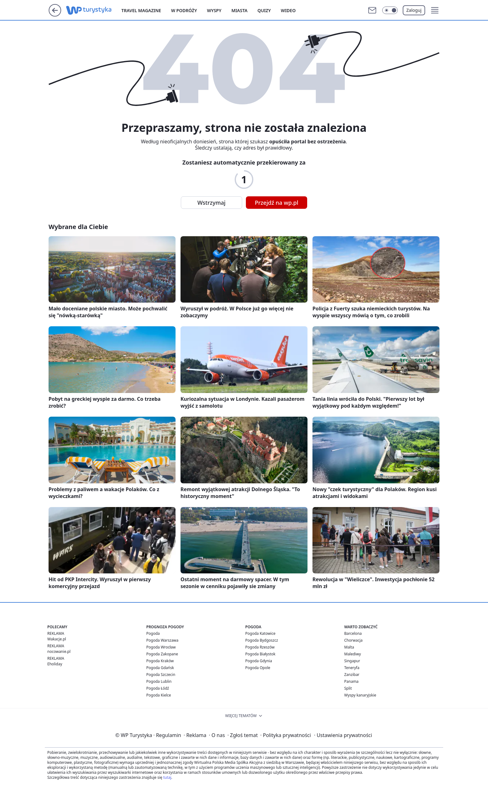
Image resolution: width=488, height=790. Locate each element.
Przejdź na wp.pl (276, 202)
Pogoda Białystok (260, 654)
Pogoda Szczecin (160, 674)
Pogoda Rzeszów (259, 647)
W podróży (184, 10)
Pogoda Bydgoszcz (261, 640)
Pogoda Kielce (158, 695)
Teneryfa (351, 667)
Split (348, 688)
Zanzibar (351, 674)
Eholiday (54, 664)
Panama (351, 681)
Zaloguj (414, 10)
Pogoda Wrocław (161, 647)
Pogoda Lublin (158, 681)
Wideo (288, 10)
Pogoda (153, 633)
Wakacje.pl (56, 639)
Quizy (264, 10)
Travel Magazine (141, 10)
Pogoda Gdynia (258, 660)
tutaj (167, 777)
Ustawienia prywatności (343, 735)
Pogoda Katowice (260, 633)
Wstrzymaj (211, 202)
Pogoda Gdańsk (160, 667)
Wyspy (214, 10)
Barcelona (353, 633)
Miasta (239, 10)
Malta (349, 647)
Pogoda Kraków (160, 660)
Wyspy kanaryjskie (360, 695)
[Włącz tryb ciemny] (390, 10)
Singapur (352, 660)
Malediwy (352, 654)
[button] (435, 10)
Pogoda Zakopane (162, 654)
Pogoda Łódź (157, 688)
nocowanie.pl (59, 651)
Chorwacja (353, 640)
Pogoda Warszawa (162, 640)
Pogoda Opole (257, 667)
